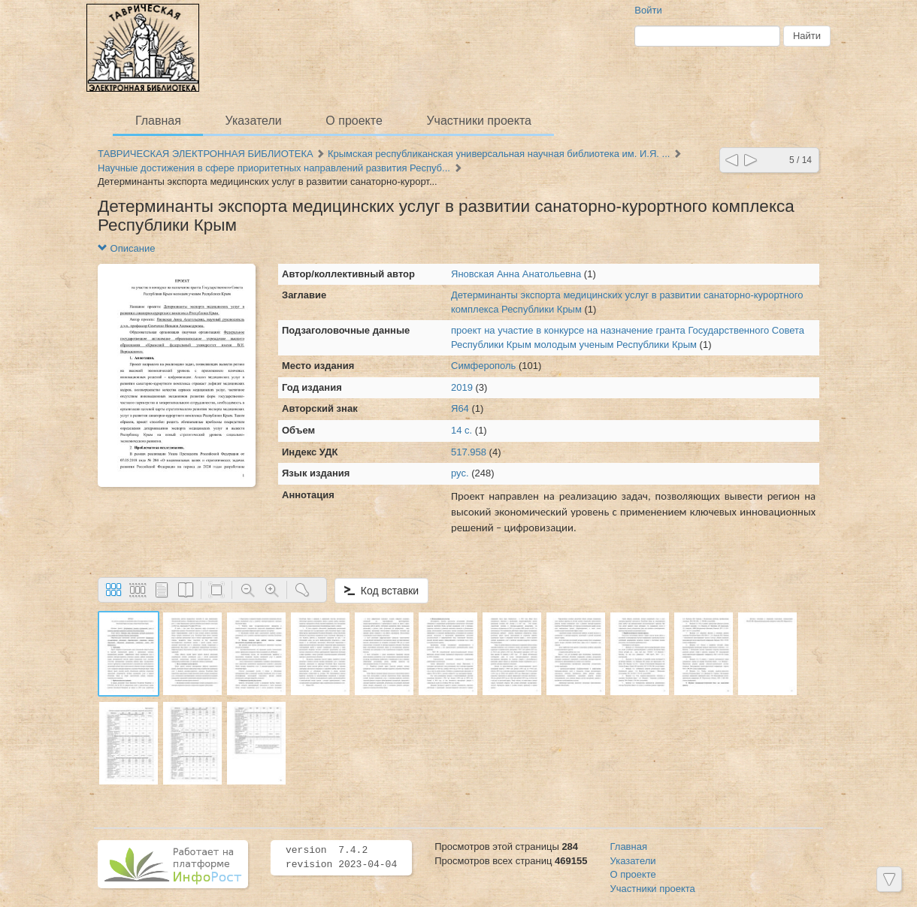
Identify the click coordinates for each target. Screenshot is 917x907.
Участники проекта (478, 120)
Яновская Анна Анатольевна (516, 274)
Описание (126, 248)
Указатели (253, 120)
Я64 (460, 408)
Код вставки (381, 591)
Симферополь (483, 365)
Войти (647, 10)
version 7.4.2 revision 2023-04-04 (341, 857)
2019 (462, 387)
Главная (158, 120)
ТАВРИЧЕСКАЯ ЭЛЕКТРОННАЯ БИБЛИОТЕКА (205, 153)
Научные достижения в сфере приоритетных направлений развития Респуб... (274, 168)
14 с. (461, 430)
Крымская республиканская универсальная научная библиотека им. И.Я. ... (499, 153)
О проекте (353, 120)
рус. (460, 473)
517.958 (468, 452)
